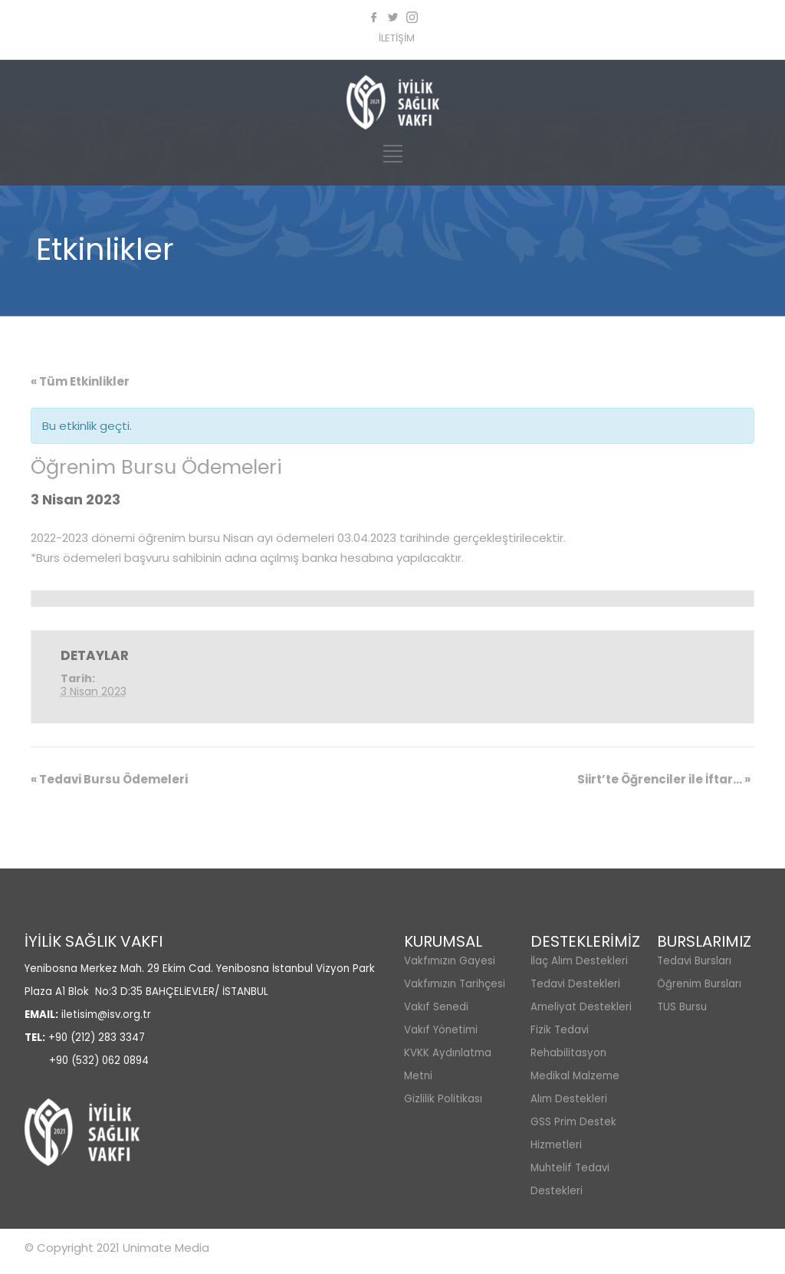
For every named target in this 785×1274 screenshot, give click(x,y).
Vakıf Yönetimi (441, 1030)
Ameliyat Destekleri (581, 1007)
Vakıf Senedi (436, 1007)
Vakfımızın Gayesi (449, 961)
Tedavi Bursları (694, 961)
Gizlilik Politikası (443, 1099)
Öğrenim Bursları (699, 984)
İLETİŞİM (397, 38)
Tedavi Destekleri (575, 984)
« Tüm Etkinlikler (80, 381)
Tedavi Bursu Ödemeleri (109, 779)
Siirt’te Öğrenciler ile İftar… (664, 779)
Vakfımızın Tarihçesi (454, 984)
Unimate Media (166, 1248)
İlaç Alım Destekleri (579, 961)
